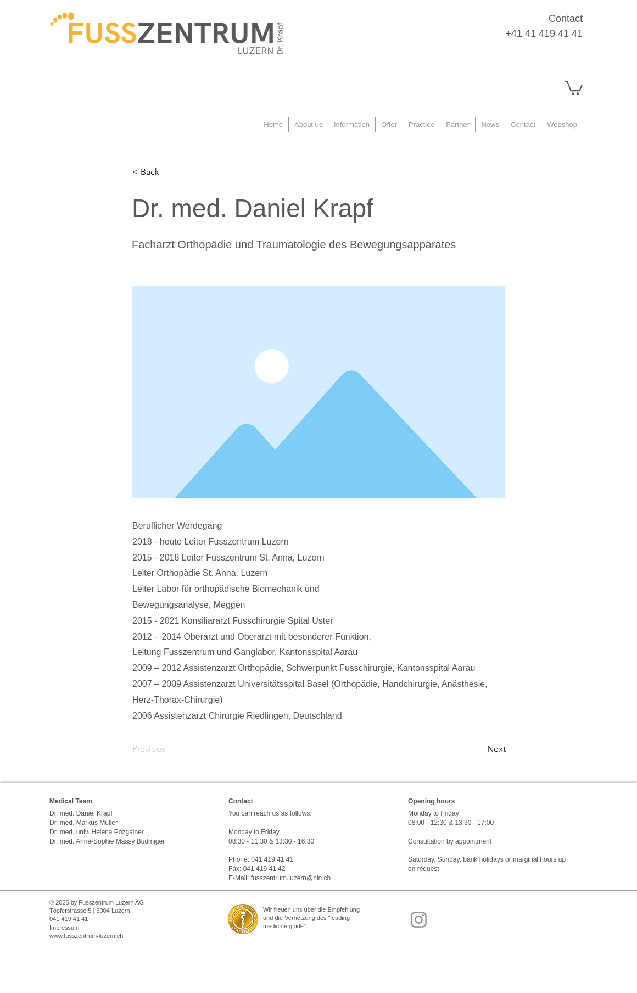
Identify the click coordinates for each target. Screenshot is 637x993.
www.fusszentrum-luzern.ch (86, 936)
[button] (574, 87)
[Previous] (168, 749)
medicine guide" (284, 926)
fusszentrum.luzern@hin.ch (291, 878)
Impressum (64, 927)
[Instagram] (418, 919)
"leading (339, 917)
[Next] (478, 749)
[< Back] (168, 172)
